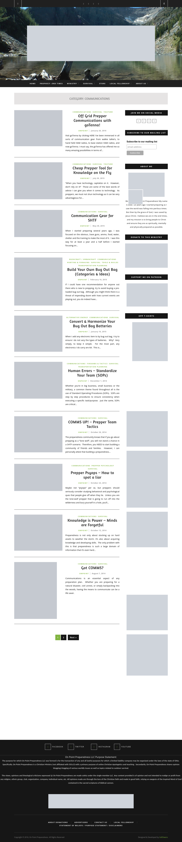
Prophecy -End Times (51, 83)
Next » (73, 640)
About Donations (57, 822)
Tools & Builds (110, 263)
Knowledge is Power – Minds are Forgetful (92, 525)
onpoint (83, 131)
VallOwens (163, 837)
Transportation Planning (93, 266)
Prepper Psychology (103, 468)
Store (102, 83)
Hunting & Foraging (78, 263)
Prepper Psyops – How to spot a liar (92, 477)
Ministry (72, 83)
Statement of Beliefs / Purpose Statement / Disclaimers (91, 825)
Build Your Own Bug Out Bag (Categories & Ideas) (92, 272)
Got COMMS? (92, 570)
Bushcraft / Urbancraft (82, 260)
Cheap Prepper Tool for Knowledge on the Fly (92, 171)
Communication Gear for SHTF (92, 218)
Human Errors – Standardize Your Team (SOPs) (92, 375)
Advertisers (81, 822)
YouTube (108, 112)
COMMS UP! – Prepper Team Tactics (92, 426)
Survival (88, 83)
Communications (81, 112)
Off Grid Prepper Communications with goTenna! (92, 121)
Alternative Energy (83, 318)
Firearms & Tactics (97, 366)
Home (33, 83)
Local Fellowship (120, 83)
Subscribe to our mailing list (142, 141)
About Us (141, 83)
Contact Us (101, 822)
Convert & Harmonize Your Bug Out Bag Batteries (92, 328)
